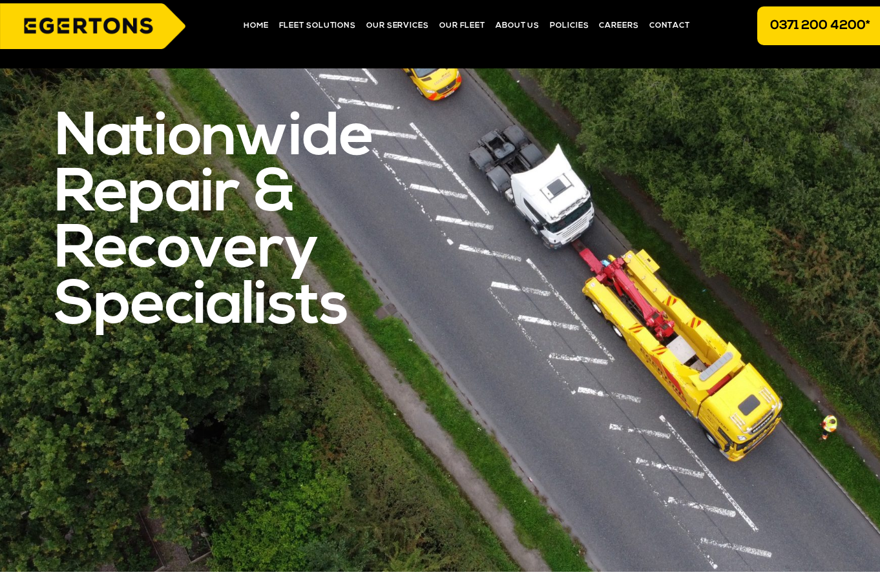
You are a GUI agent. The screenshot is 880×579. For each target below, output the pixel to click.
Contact (669, 26)
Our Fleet (462, 26)
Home (256, 26)
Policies (569, 26)
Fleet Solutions (318, 26)
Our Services (397, 26)
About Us (518, 26)
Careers (618, 26)
